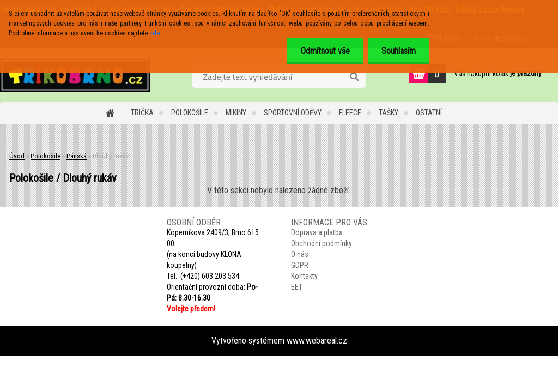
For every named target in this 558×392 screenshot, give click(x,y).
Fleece (350, 112)
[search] (353, 76)
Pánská (76, 156)
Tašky (388, 112)
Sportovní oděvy (293, 112)
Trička (142, 112)
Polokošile (189, 112)
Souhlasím (398, 51)
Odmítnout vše (325, 51)
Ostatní (429, 112)
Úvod (17, 156)
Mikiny (236, 112)
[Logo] (75, 75)
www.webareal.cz (317, 340)
